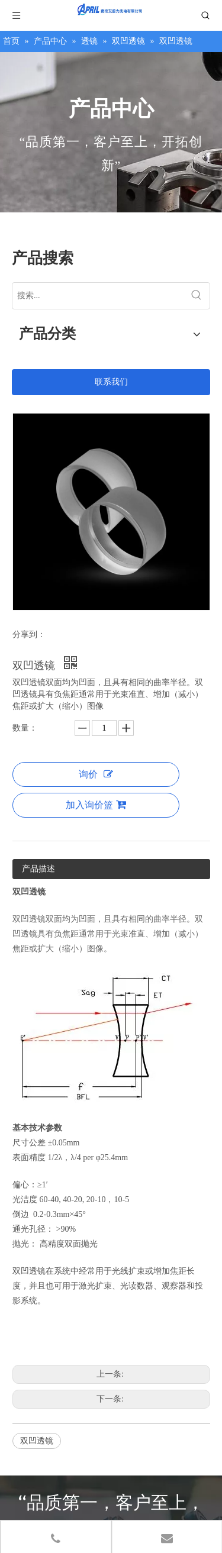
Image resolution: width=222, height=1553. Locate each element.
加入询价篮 (96, 804)
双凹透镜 (36, 1440)
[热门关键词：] (197, 296)
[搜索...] (98, 296)
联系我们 (111, 381)
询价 (96, 774)
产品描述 (38, 868)
